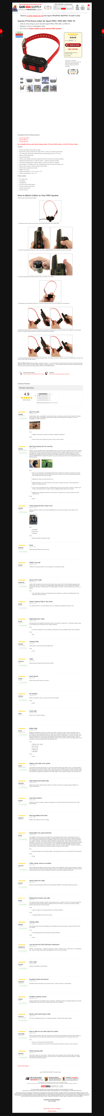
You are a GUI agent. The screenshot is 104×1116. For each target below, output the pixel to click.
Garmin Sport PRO (24, 138)
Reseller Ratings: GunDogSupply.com (51, 1090)
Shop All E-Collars (31, 13)
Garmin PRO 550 (23, 141)
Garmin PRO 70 (23, 139)
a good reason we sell (35, 16)
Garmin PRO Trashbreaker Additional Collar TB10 (59, 374)
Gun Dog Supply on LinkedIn (52, 1089)
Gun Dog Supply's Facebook (37, 1089)
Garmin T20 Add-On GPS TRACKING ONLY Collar (33, 374)
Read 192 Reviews (73, 35)
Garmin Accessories (55, 13)
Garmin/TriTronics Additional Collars (70, 13)
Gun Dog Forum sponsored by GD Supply (32, 1090)
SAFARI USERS (52, 1111)
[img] (73, 34)
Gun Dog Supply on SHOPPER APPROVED (71, 1090)
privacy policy (46, 1108)
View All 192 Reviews (23, 1066)
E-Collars (23, 13)
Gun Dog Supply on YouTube (66, 1089)
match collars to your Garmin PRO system (45, 28)
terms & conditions (56, 1108)
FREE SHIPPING (58, 4)
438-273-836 (52, 1101)
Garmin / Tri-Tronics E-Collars (43, 13)
